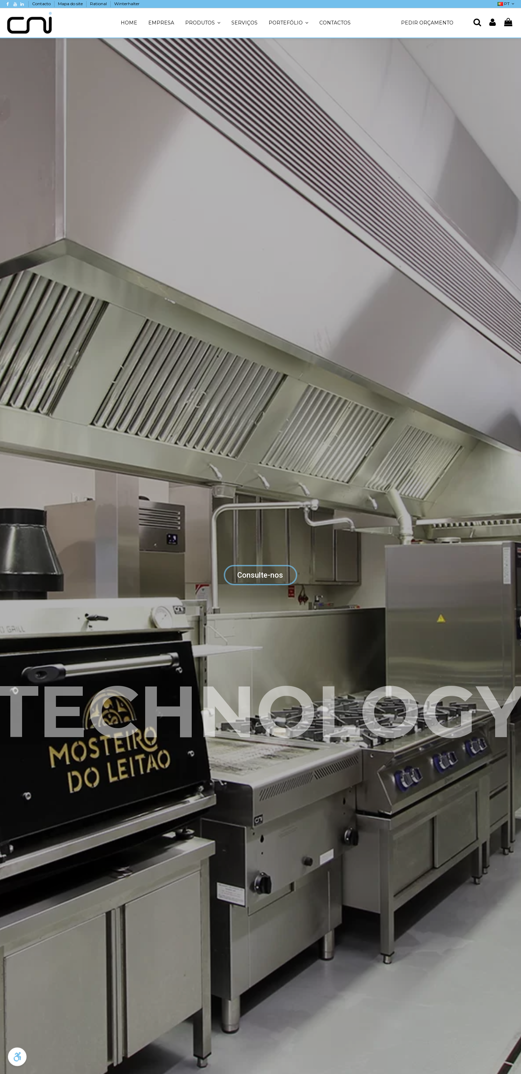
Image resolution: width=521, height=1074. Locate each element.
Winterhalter (127, 3)
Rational (99, 3)
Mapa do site (71, 3)
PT (507, 3)
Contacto (42, 3)
